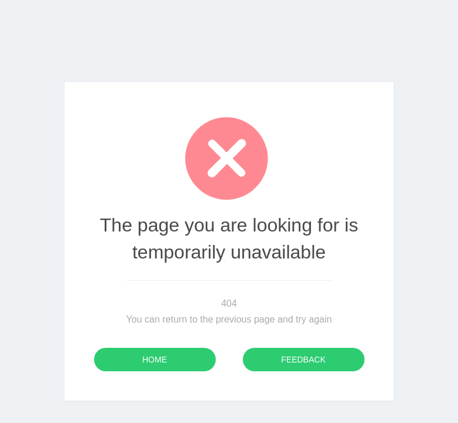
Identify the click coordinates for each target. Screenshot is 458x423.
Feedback (303, 359)
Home (154, 359)
